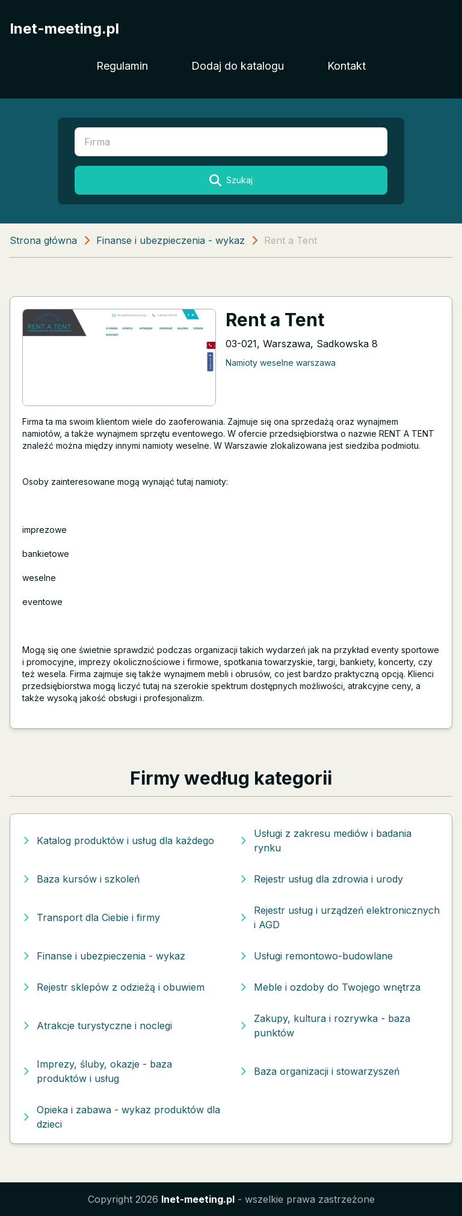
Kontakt (346, 65)
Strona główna (43, 240)
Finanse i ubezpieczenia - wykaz (170, 240)
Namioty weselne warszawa (281, 362)
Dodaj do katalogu (237, 65)
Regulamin (122, 65)
